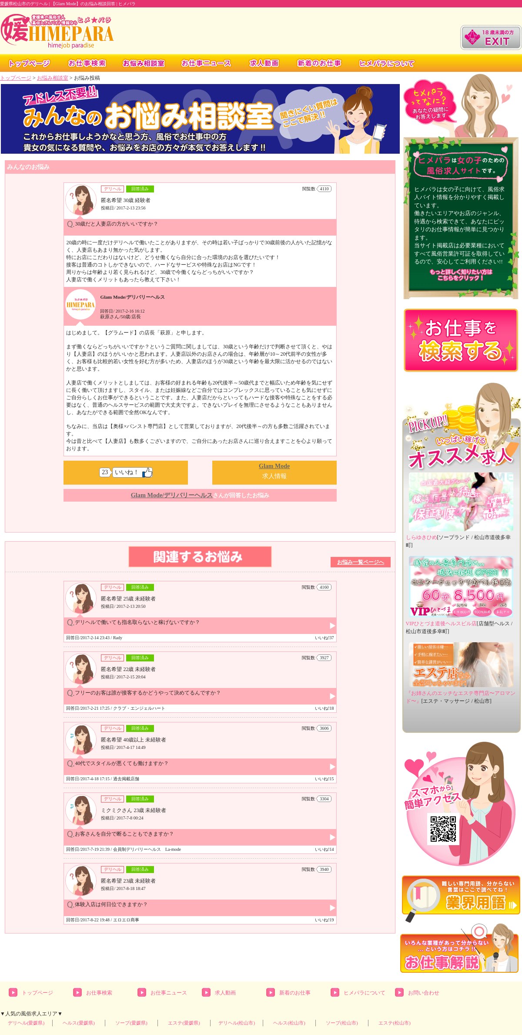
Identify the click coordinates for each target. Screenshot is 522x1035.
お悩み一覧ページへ (360, 562)
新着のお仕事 (295, 993)
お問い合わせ (423, 993)
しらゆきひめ (421, 537)
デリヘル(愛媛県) (26, 1022)
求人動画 (225, 993)
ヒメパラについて (364, 993)
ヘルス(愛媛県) (79, 1022)
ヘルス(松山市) (289, 1022)
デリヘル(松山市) (236, 1022)
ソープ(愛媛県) (131, 1022)
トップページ (15, 78)
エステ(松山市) (394, 1022)
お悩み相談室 (52, 78)
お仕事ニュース (169, 993)
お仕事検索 (99, 993)
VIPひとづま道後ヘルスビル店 (441, 623)
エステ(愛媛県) (184, 1022)
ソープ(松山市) (342, 1022)
